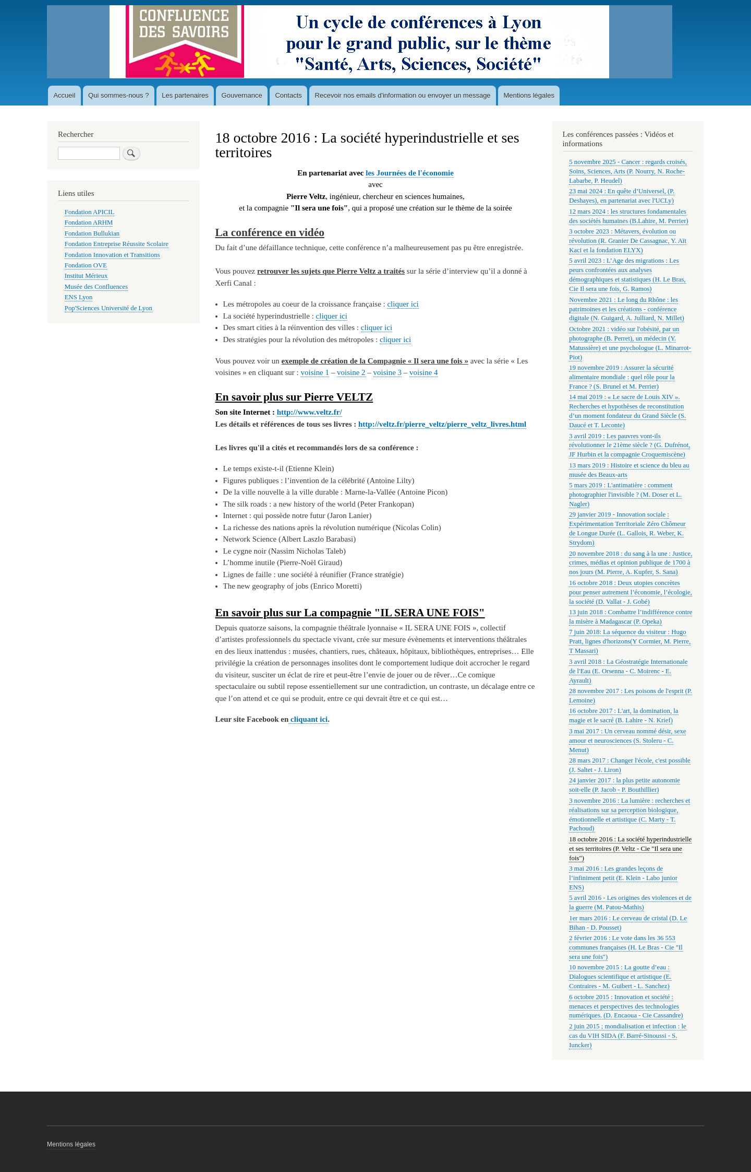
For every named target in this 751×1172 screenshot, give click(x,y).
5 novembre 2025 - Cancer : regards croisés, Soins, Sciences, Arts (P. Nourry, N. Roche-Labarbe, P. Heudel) (628, 171)
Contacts (288, 95)
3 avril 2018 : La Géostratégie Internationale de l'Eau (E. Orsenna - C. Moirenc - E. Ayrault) (628, 671)
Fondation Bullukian (92, 233)
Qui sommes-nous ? (118, 95)
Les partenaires (185, 95)
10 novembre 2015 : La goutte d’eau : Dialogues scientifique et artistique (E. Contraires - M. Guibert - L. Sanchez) (620, 977)
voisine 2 (351, 372)
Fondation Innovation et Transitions (112, 255)
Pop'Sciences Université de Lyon (108, 308)
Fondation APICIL (90, 212)
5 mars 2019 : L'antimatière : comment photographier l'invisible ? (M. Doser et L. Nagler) (625, 495)
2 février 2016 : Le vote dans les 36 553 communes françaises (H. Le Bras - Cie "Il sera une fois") (625, 947)
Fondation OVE (86, 265)
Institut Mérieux (86, 275)
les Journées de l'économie (410, 173)
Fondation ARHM (89, 222)
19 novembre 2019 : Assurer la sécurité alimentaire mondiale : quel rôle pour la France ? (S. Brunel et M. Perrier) (621, 377)
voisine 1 (314, 372)
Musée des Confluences (96, 286)
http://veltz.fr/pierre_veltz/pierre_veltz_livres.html (442, 424)
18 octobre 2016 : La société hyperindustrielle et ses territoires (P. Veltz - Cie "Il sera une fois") (630, 849)
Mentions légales (528, 95)
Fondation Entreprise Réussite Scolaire (116, 244)
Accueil (64, 95)
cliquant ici (308, 719)
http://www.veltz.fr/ (309, 412)
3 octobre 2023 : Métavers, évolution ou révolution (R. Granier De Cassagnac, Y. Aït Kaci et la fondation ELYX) (627, 241)
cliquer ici (402, 304)
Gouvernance (242, 95)
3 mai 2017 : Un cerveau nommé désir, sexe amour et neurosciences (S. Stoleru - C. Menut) (627, 741)
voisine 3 (387, 372)
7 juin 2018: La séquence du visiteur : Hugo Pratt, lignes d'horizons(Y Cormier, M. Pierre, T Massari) (630, 641)
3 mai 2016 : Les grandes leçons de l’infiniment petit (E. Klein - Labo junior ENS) (623, 878)
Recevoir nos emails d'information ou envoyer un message (403, 95)
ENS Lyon (79, 297)
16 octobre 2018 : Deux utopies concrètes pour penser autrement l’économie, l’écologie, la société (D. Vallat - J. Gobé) (630, 592)
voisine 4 (423, 372)
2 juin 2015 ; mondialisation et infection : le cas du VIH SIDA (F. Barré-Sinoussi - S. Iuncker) (627, 1036)
